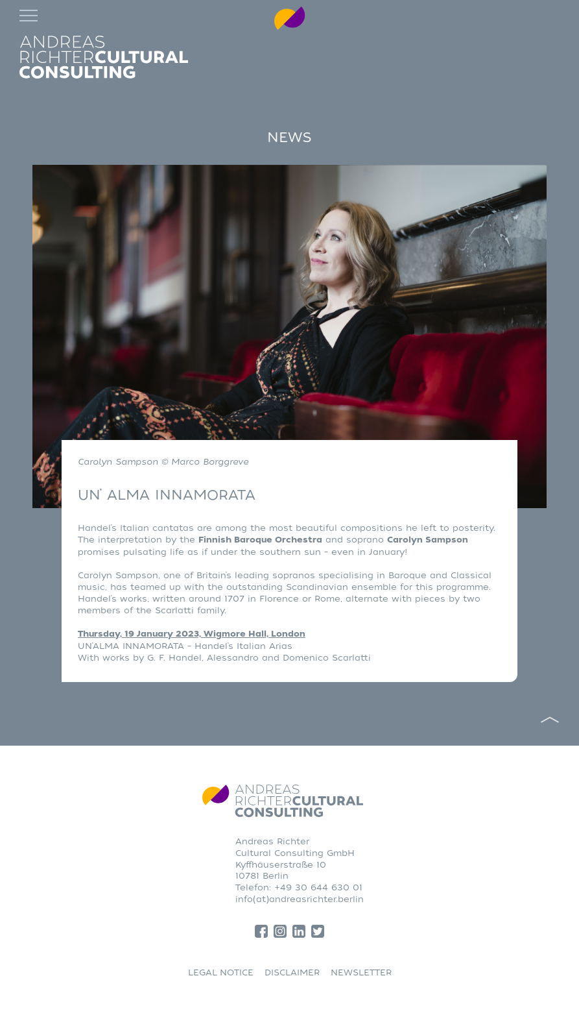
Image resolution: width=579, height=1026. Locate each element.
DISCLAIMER (292, 972)
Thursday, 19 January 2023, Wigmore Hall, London (191, 634)
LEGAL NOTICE (221, 972)
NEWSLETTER (361, 972)
